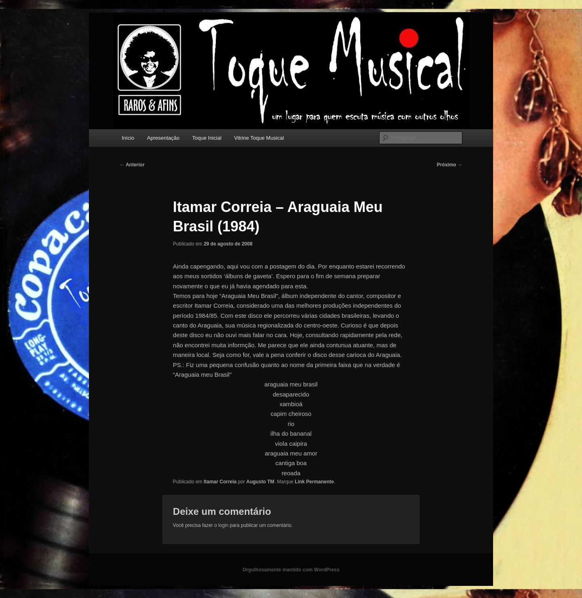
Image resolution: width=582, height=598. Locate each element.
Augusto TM (260, 482)
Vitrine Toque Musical (259, 138)
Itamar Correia (220, 482)
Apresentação (163, 138)
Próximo (449, 165)
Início (128, 138)
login (223, 525)
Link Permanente (314, 482)
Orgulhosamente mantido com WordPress (291, 570)
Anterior (132, 165)
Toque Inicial (206, 138)
